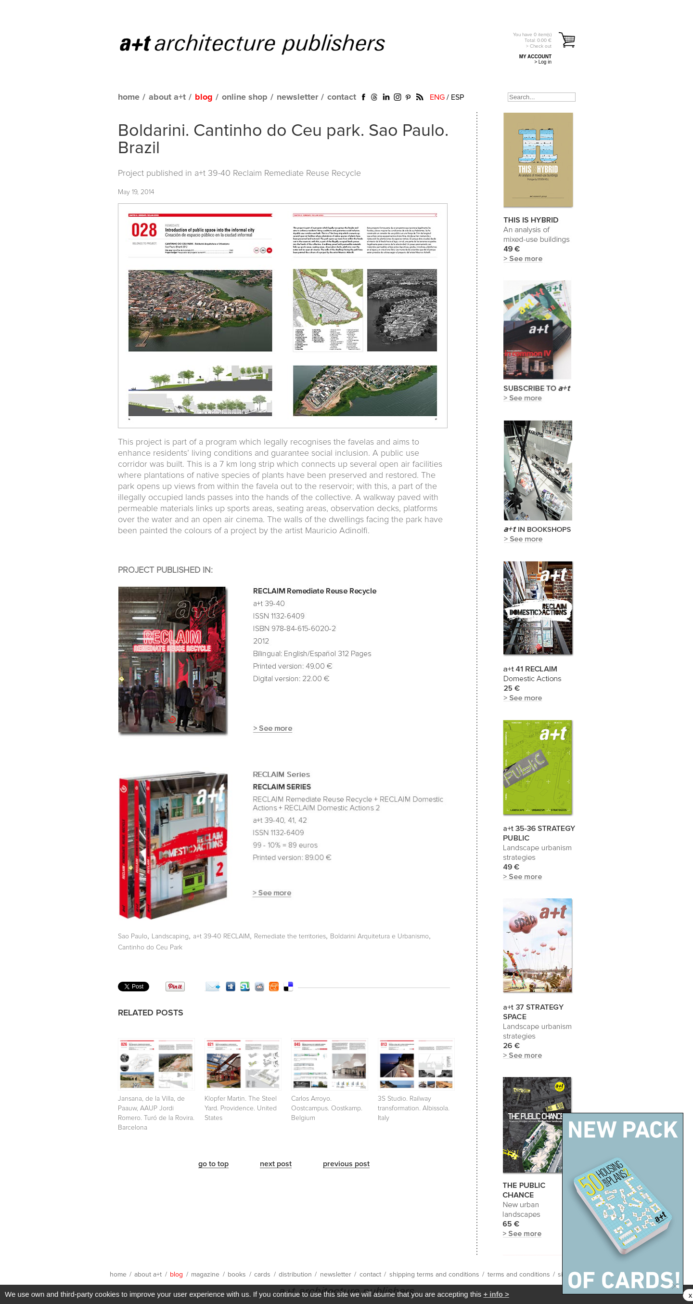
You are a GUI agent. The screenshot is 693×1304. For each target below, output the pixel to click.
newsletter (297, 97)
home (129, 97)
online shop (245, 97)
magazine (205, 1274)
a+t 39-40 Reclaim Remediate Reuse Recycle (277, 173)
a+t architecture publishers (264, 44)
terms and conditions (519, 1274)
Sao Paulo (132, 936)
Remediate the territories (290, 936)
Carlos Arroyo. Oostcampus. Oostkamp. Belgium (326, 1108)
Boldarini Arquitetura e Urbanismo (379, 936)
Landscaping (170, 936)
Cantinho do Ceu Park (150, 947)
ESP (457, 97)
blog (204, 97)
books (237, 1274)
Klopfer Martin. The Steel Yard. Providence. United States (241, 1108)
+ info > (496, 1294)
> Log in (543, 62)
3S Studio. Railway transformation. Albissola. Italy (413, 1108)
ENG (437, 97)
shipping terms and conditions (434, 1274)
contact (341, 97)
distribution (295, 1274)
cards (262, 1274)
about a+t (167, 97)
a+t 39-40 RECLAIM (221, 936)
